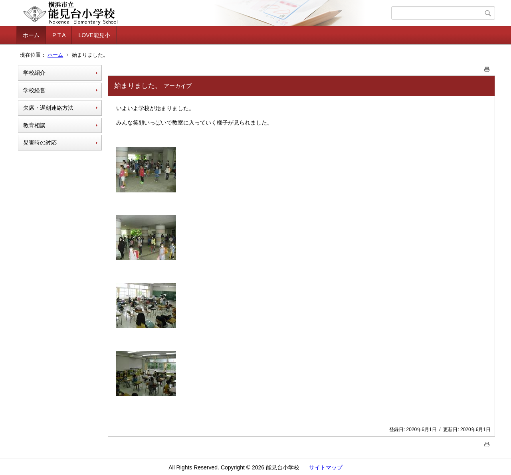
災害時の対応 (40, 142)
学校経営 (34, 90)
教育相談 (34, 125)
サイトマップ (326, 467)
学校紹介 (34, 72)
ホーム (31, 35)
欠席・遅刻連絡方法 (48, 108)
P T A (58, 35)
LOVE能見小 (94, 35)
